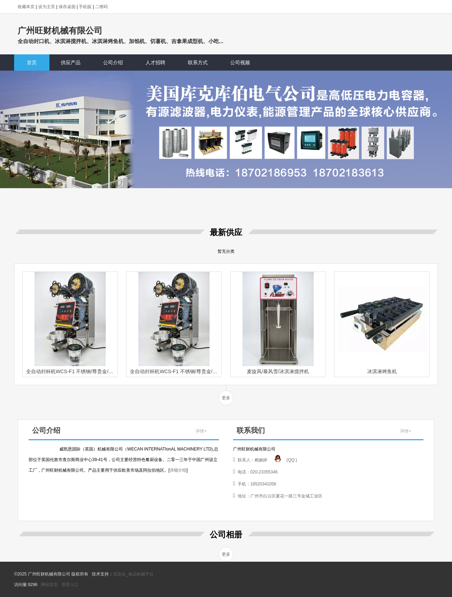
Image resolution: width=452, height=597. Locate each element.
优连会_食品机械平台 (133, 574)
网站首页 (49, 584)
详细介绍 (178, 470)
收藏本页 (26, 6)
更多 (226, 397)
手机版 (85, 6)
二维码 (101, 6)
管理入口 (69, 584)
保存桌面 (67, 6)
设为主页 (46, 6)
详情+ (201, 431)
